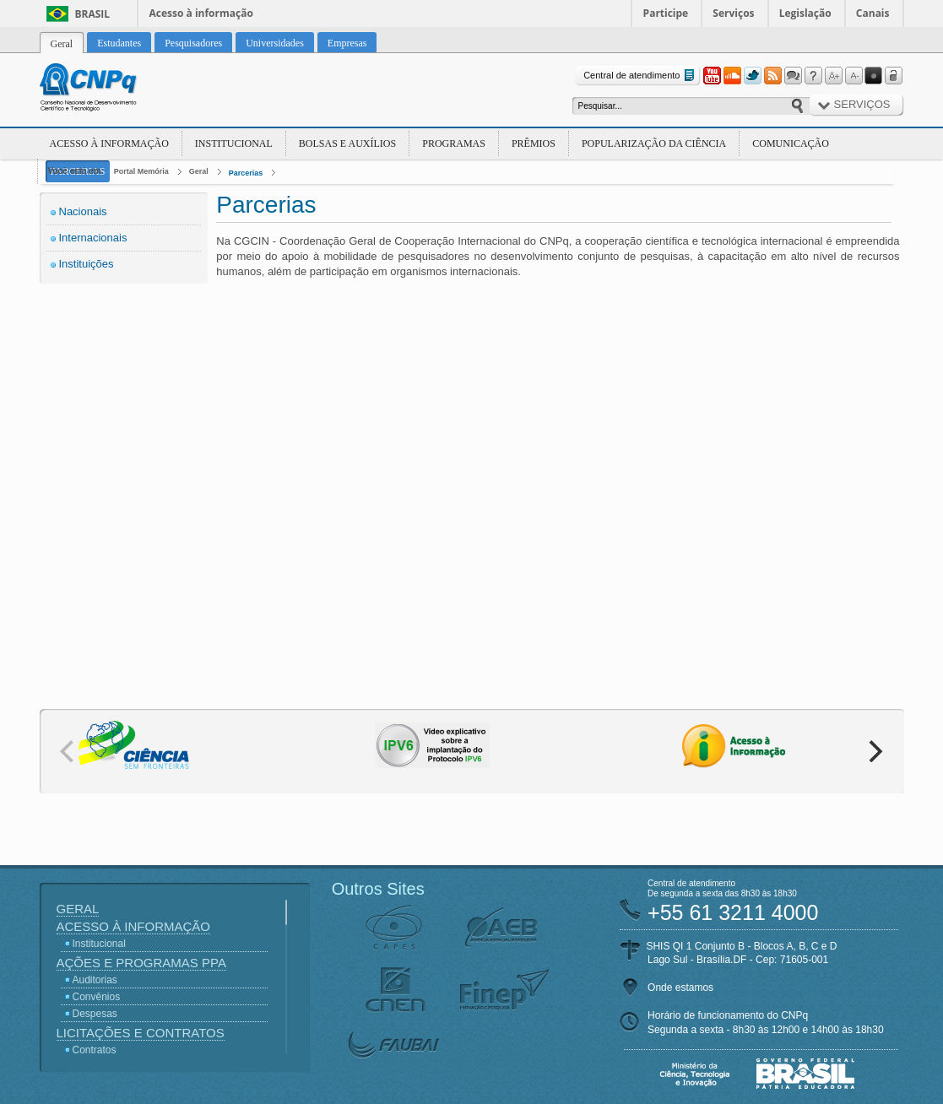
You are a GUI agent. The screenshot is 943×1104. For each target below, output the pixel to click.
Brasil (93, 14)
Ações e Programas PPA (141, 962)
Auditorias (95, 980)
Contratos (95, 1050)
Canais (873, 13)
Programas (453, 143)
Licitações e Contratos (141, 1033)
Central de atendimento (640, 75)
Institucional (234, 143)
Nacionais (83, 211)
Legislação (805, 13)
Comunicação (790, 143)
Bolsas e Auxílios (347, 143)
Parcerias (246, 173)
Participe (666, 13)
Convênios (97, 997)
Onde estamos (680, 987)
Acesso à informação (201, 13)
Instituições (86, 263)
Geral (199, 171)
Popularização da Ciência (654, 143)
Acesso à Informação (109, 143)
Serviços (733, 13)
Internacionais (93, 237)
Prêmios (534, 143)
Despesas (95, 1014)
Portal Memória (141, 171)
